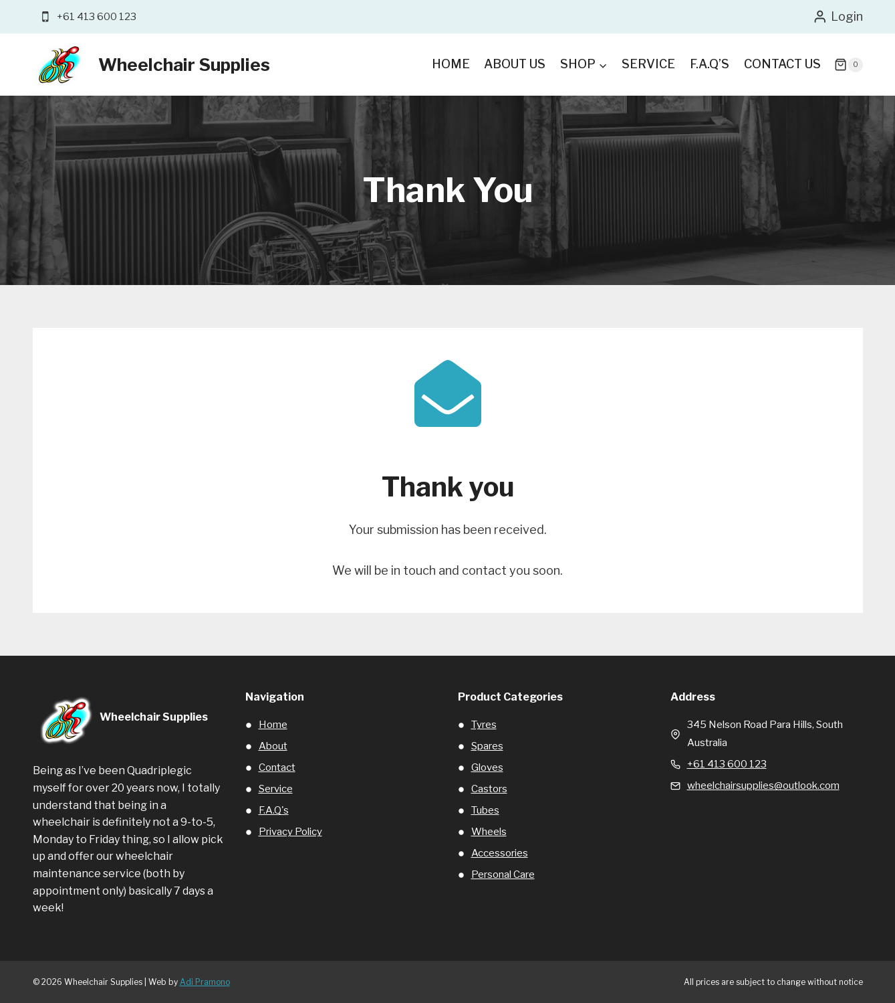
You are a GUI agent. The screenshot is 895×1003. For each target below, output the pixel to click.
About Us (514, 64)
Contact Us (782, 64)
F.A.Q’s (709, 64)
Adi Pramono (205, 982)
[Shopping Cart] (848, 64)
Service (648, 64)
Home (451, 64)
